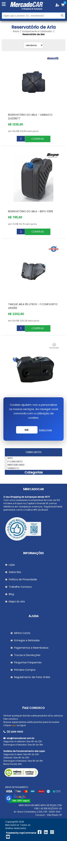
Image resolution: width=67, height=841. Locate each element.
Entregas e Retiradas (27, 640)
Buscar (62, 15)
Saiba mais (45, 430)
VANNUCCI (13, 468)
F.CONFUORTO (15, 461)
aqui (13, 725)
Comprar (38, 139)
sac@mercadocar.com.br (18, 738)
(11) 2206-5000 (13, 731)
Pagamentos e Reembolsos (31, 648)
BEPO (10, 458)
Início (16, 31)
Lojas (12, 565)
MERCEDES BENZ (16, 464)
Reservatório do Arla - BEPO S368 (30, 211)
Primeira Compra (24, 670)
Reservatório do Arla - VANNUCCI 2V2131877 (30, 116)
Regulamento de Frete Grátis (32, 677)
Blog (11, 594)
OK (27, 429)
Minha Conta (22, 633)
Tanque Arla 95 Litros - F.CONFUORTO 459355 (33, 306)
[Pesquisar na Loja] (33, 15)
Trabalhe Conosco (20, 587)
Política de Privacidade (23, 579)
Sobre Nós (15, 572)
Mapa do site (17, 601)
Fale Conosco (33, 708)
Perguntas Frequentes (28, 662)
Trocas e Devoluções (27, 655)
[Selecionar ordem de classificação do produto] (33, 45)
